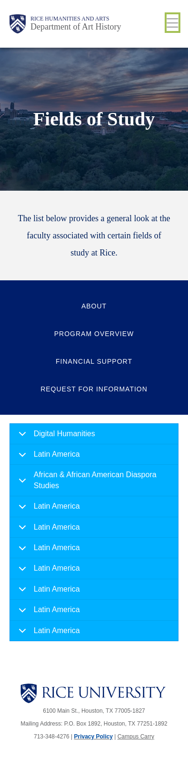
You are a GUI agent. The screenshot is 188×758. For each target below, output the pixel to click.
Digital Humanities (55, 437)
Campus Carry (136, 736)
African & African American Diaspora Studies (86, 482)
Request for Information (94, 389)
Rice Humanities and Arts (69, 18)
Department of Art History (75, 26)
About (94, 306)
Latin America (47, 457)
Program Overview (94, 334)
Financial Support (94, 361)
